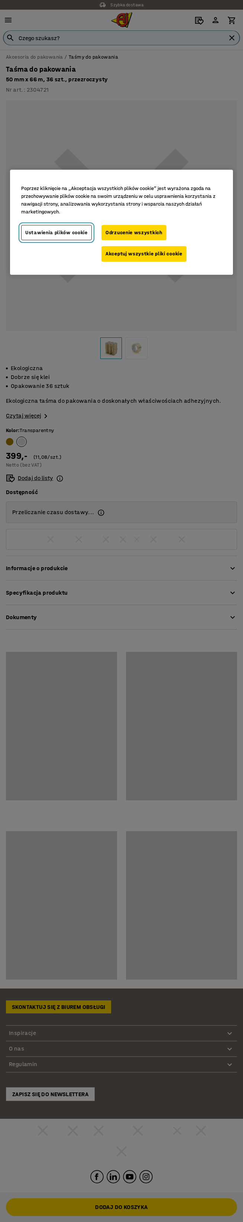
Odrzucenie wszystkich (134, 232)
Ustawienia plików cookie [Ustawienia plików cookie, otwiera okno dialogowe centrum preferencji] (56, 232)
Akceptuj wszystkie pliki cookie (144, 254)
